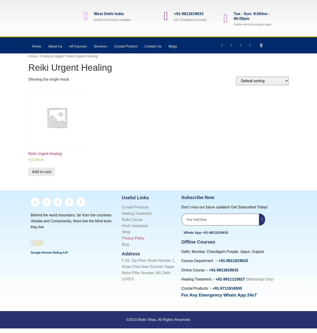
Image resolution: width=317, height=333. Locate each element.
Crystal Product (126, 46)
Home (36, 46)
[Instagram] (69, 202)
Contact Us (153, 46)
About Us (55, 46)
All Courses (78, 46)
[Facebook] (35, 202)
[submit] (262, 219)
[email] (220, 219)
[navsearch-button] (257, 45)
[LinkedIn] (58, 202)
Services (100, 46)
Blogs (173, 46)
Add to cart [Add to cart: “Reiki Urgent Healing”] (41, 172)
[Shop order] (262, 81)
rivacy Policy (134, 238)
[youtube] (80, 202)
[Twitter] (46, 202)
